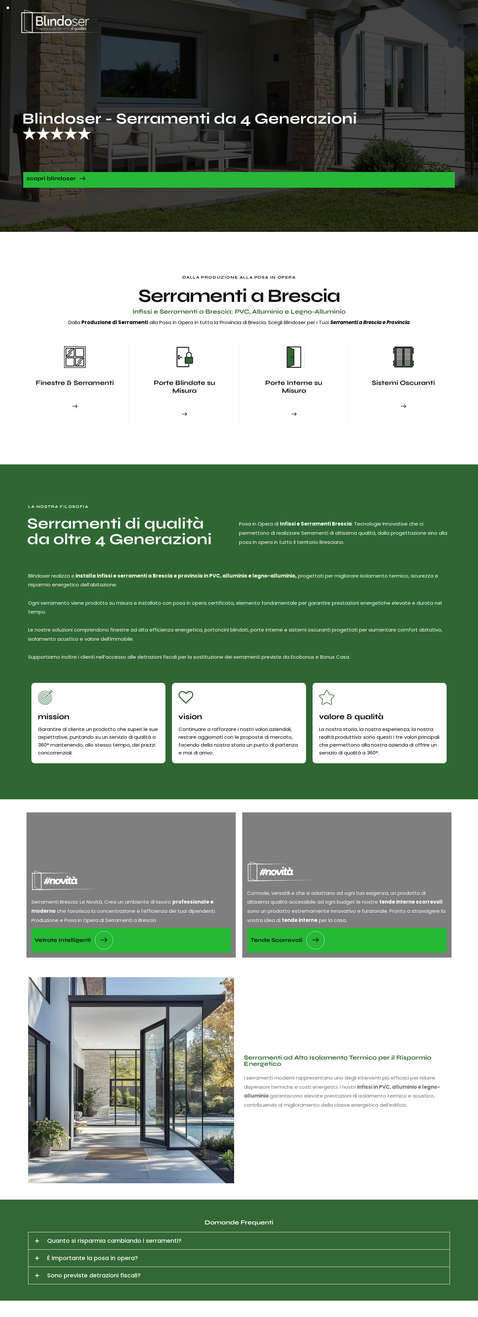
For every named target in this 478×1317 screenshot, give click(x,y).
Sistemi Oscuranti (403, 383)
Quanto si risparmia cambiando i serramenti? (114, 1241)
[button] (239, 1240)
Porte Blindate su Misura (184, 386)
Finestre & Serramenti (75, 383)
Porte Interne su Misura (293, 386)
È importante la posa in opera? (92, 1258)
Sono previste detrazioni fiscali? (94, 1275)
